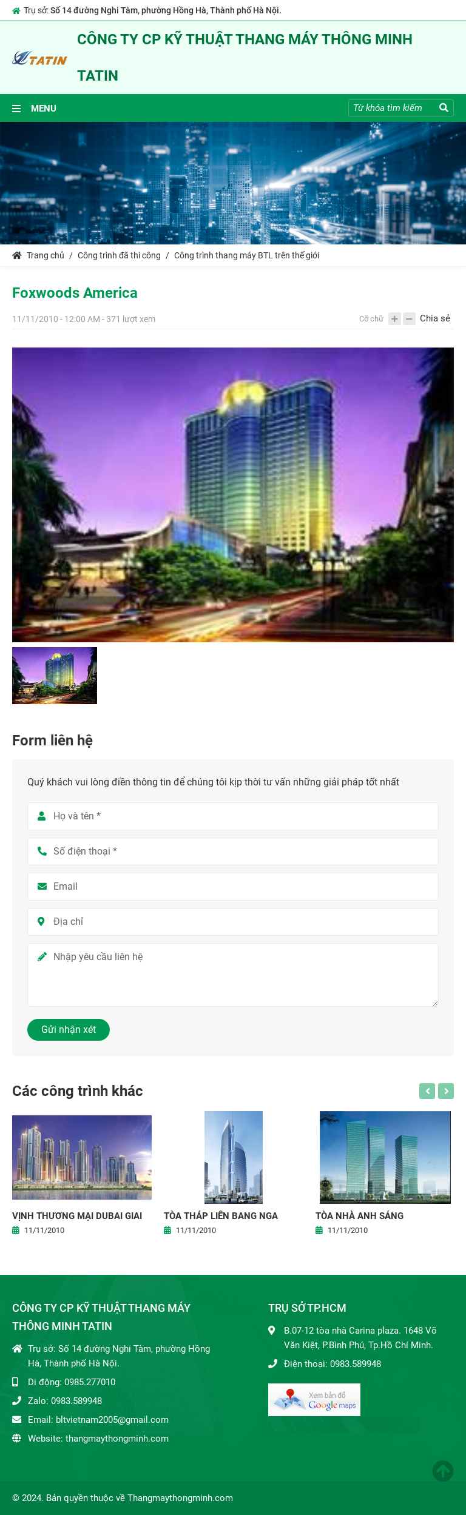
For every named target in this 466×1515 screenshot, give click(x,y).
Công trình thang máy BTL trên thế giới (246, 255)
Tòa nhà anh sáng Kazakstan (360, 1217)
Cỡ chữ (371, 318)
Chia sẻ (435, 318)
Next (446, 1091)
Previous (427, 1091)
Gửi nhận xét (68, 1029)
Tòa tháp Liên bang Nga (221, 1216)
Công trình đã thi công (119, 255)
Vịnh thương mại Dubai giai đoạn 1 (77, 1217)
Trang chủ (38, 255)
